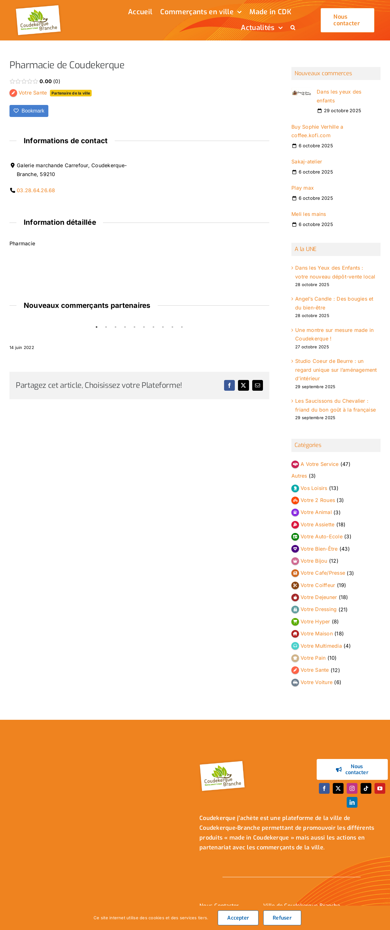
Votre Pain (313, 658)
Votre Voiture (316, 682)
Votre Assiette (317, 524)
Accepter (238, 918)
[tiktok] (366, 788)
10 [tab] (182, 327)
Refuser (282, 918)
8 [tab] (163, 327)
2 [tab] (106, 327)
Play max (302, 188)
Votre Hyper (315, 621)
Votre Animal (316, 512)
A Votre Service (320, 464)
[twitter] (338, 788)
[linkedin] (352, 802)
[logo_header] (39, 6)
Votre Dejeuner (319, 597)
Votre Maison (317, 633)
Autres (299, 476)
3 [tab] (116, 327)
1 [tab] (97, 327)
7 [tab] (153, 327)
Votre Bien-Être (319, 549)
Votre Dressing (319, 609)
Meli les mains (308, 214)
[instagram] (352, 788)
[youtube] (380, 788)
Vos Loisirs (314, 488)
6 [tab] (144, 327)
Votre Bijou (314, 561)
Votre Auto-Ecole (322, 536)
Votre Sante (315, 670)
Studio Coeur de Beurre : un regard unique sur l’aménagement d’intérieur (336, 370)
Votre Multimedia (321, 646)
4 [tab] (125, 327)
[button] (292, 28)
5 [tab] (134, 327)
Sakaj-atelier (306, 161)
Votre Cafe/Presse (323, 573)
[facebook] (324, 788)
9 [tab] (172, 327)
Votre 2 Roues (318, 500)
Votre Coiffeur (318, 585)
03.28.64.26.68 (36, 190)
